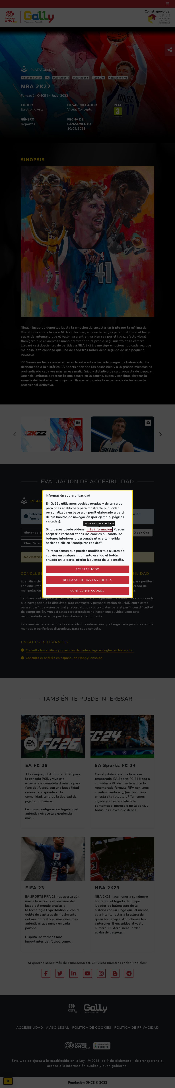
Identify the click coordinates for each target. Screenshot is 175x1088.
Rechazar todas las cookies (87, 580)
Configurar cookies (99, 591)
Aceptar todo (87, 569)
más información (99, 529)
